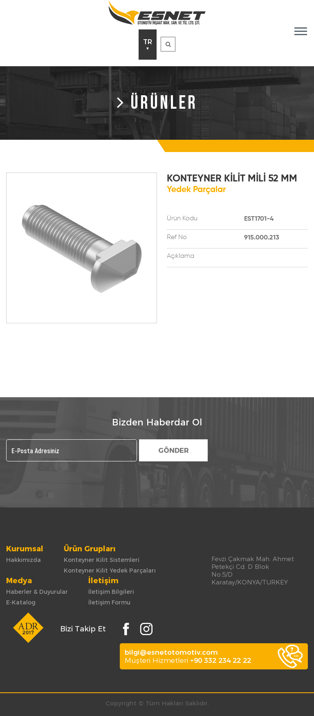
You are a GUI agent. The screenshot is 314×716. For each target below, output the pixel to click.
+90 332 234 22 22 (220, 660)
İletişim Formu (109, 602)
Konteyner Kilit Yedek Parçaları (110, 570)
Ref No (177, 237)
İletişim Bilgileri (111, 591)
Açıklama (180, 256)
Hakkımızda (23, 560)
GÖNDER (173, 450)
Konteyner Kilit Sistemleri (101, 560)
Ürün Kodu (182, 218)
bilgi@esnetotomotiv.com (171, 652)
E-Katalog (21, 602)
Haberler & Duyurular (37, 591)
